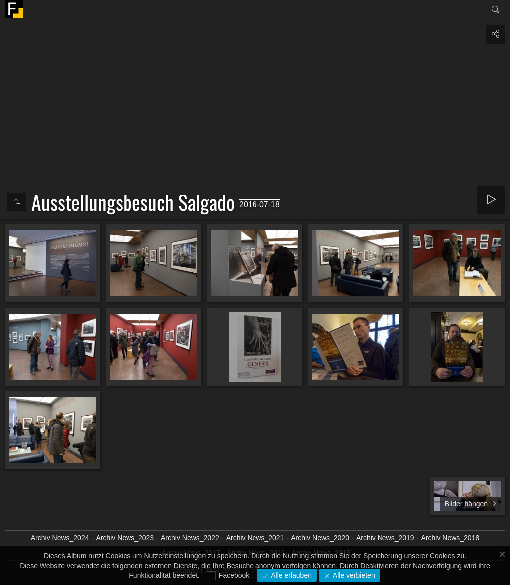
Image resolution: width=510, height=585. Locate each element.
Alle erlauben (290, 575)
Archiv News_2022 (190, 538)
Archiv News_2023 (125, 538)
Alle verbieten (353, 575)
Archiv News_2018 (450, 538)
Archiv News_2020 (320, 538)
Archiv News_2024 (60, 538)
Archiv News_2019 (385, 538)
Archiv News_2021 (255, 538)
